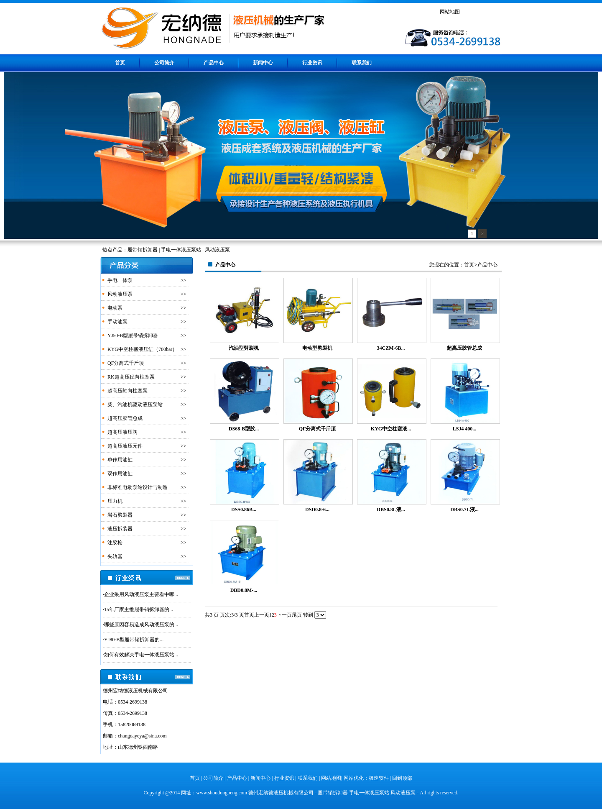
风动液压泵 (120, 294)
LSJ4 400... (465, 429)
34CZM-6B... (391, 348)
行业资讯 (312, 63)
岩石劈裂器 (120, 515)
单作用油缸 (120, 460)
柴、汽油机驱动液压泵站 (135, 404)
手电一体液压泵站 (369, 793)
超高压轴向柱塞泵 (127, 391)
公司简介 (164, 63)
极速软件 (379, 778)
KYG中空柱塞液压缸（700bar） (142, 349)
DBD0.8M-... (244, 590)
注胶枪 (114, 542)
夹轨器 (114, 556)
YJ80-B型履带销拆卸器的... (133, 640)
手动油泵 (117, 322)
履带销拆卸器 (333, 793)
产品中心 (214, 63)
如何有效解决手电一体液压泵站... (141, 655)
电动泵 (114, 308)
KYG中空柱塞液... (391, 429)
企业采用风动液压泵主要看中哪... (141, 594)
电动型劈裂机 (317, 348)
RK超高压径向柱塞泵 (131, 377)
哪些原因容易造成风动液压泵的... (141, 624)
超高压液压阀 (122, 432)
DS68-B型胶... (244, 429)
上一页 (261, 615)
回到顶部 (402, 778)
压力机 (114, 501)
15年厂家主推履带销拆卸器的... (138, 609)
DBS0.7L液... (464, 509)
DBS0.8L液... (391, 509)
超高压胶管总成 (125, 418)
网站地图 (450, 12)
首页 (120, 63)
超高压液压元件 (125, 446)
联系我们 (362, 63)
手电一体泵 (120, 280)
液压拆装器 (120, 529)
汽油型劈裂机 (244, 348)
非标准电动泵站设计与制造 (137, 487)
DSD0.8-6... (317, 509)
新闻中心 (263, 63)
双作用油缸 (120, 473)
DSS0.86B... (243, 509)
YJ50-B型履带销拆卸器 (132, 335)
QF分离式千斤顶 (125, 363)
